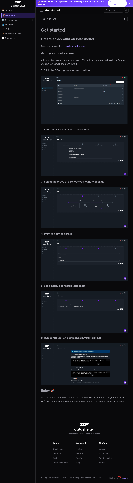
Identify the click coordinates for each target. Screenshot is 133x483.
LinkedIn (80, 453)
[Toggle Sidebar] (41, 10)
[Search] (113, 10)
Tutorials (57, 453)
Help (78, 463)
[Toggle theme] (126, 10)
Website (103, 449)
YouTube (80, 458)
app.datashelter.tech (74, 46)
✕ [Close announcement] (130, 3)
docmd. (125, 478)
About (102, 463)
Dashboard (104, 453)
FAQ (55, 458)
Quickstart (58, 449)
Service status (105, 458)
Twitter (79, 449)
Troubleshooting (60, 463)
